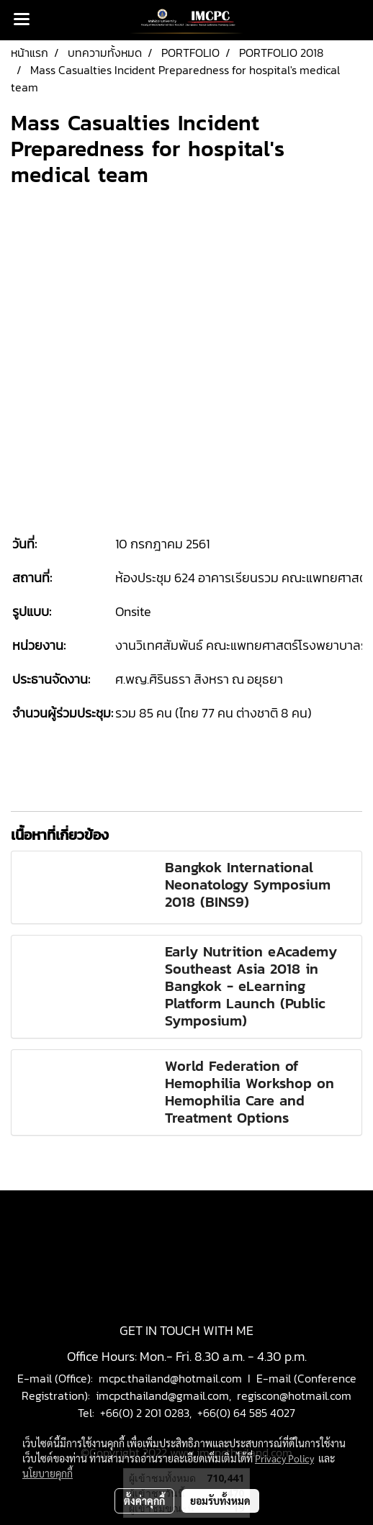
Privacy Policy (284, 1458)
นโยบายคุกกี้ (47, 1473)
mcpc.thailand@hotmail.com (170, 1378)
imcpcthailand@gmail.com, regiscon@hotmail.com (223, 1395)
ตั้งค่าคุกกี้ (144, 1500)
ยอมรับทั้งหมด (220, 1500)
